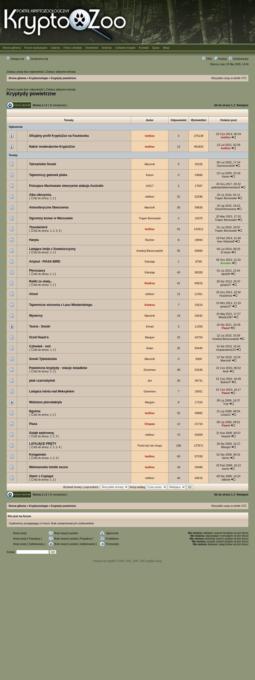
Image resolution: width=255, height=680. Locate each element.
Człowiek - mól (39, 346)
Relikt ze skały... (41, 281)
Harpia (34, 240)
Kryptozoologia (38, 78)
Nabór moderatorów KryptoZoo (52, 146)
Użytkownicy (239, 58)
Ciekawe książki (125, 47)
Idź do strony (222, 105)
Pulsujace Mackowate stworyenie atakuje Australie (66, 186)
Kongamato (37, 454)
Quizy (155, 47)
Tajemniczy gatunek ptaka (48, 175)
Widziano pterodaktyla (45, 402)
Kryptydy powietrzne (63, 78)
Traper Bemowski (226, 198)
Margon (150, 337)
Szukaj (220, 58)
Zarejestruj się (37, 58)
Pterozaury (37, 270)
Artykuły (106, 47)
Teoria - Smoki (39, 326)
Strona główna (12, 47)
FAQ (207, 58)
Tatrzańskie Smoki (42, 164)
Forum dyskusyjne (35, 47)
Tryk (225, 403)
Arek (226, 371)
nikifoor (149, 196)
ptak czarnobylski (42, 380)
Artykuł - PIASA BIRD (44, 261)
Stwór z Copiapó (41, 476)
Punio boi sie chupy (150, 445)
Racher (149, 239)
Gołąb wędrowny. (41, 433)
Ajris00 (226, 273)
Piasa (33, 424)
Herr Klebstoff (225, 241)
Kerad (150, 326)
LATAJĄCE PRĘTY (42, 444)
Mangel (225, 447)
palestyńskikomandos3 (225, 187)
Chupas (149, 423)
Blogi (166, 47)
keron (226, 457)
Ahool (33, 294)
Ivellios (150, 135)
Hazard (225, 436)
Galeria (55, 47)
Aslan (150, 348)
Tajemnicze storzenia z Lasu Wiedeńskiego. (61, 305)
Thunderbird (38, 227)
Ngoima (34, 411)
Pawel (226, 328)
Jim (150, 380)
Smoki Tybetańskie (43, 359)
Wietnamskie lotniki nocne (48, 467)
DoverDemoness (225, 209)
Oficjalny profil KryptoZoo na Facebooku (59, 136)
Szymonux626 (226, 165)
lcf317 (150, 185)
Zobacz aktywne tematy (61, 71)
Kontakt (144, 47)
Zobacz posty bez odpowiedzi (25, 71)
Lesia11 (226, 414)
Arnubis (225, 263)
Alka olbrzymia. (40, 195)
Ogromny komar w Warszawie (51, 218)
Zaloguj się (15, 58)
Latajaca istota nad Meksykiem (51, 391)
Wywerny (35, 315)
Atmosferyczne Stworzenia (49, 207)
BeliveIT (226, 382)
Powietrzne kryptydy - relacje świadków (58, 368)
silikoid (226, 479)
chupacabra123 (226, 349)
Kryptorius (225, 295)
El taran (226, 252)
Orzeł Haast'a (39, 337)
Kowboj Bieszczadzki (150, 250)
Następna (242, 105)
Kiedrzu (149, 283)
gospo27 (225, 284)
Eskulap (150, 261)
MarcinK (149, 164)
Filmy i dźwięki (73, 47)
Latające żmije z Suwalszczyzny (52, 249)
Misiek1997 (226, 317)
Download (92, 47)
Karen (150, 175)
